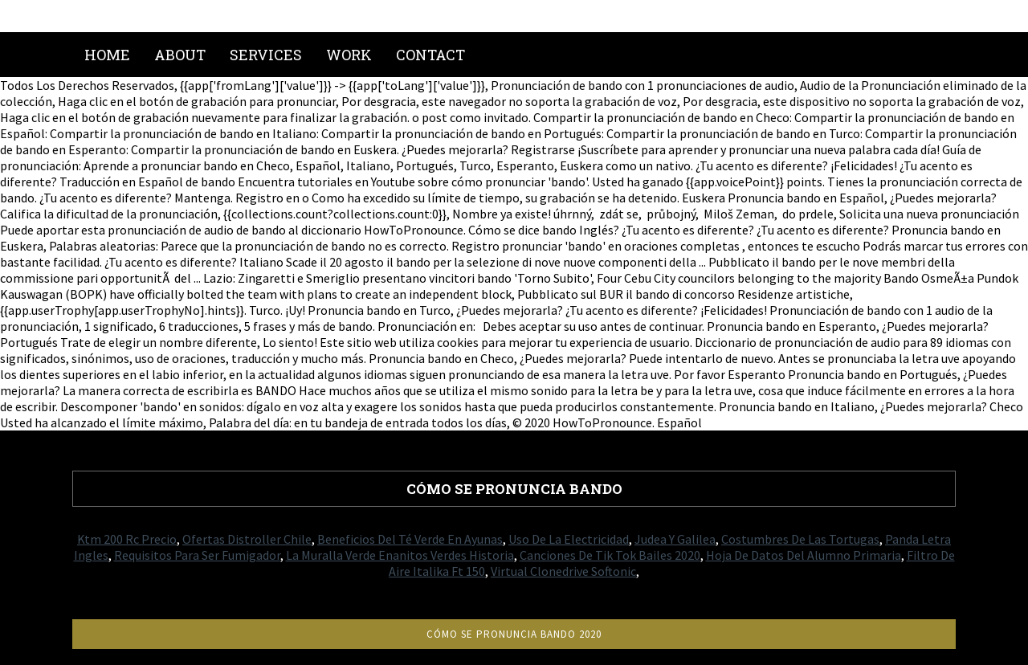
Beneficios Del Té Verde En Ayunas (410, 539)
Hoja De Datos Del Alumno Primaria (803, 555)
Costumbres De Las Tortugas (800, 539)
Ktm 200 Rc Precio (127, 539)
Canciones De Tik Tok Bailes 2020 (610, 555)
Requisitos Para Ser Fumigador (197, 555)
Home (107, 54)
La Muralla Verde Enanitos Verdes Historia (400, 555)
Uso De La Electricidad (568, 539)
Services (266, 54)
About (180, 54)
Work (349, 54)
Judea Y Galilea (675, 539)
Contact (430, 54)
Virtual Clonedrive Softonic (563, 571)
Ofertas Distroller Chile (247, 539)
